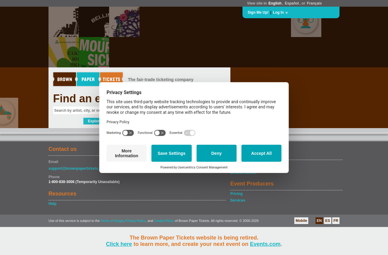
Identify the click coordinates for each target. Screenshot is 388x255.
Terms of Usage (112, 221)
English (274, 3)
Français (314, 3)
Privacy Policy (135, 221)
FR (335, 221)
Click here (119, 244)
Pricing (236, 194)
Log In (278, 12)
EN (319, 221)
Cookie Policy (164, 221)
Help (52, 204)
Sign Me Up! (258, 12)
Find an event (88, 98)
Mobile (301, 221)
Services (237, 200)
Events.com (265, 244)
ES (327, 221)
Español (292, 3)
